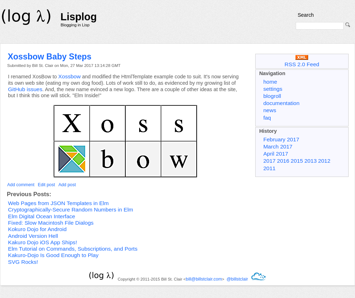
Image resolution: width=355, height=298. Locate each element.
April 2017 (275, 154)
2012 (324, 161)
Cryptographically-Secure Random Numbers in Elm (70, 209)
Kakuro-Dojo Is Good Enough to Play (53, 255)
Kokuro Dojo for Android (37, 229)
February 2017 (281, 139)
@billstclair (237, 279)
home (270, 82)
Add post (67, 184)
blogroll (272, 96)
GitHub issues (25, 89)
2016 (283, 161)
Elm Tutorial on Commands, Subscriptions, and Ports (73, 249)
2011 (269, 168)
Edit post (46, 184)
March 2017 (278, 146)
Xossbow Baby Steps (50, 56)
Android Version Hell (33, 236)
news (269, 110)
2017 (269, 161)
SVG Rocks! (23, 262)
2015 (297, 161)
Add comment (20, 184)
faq (267, 118)
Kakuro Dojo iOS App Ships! (42, 242)
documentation (281, 103)
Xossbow (69, 76)
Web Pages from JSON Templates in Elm (58, 203)
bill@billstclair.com (204, 279)
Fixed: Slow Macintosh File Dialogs (51, 223)
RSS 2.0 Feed (302, 61)
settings (273, 89)
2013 (310, 161)
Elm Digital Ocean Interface (41, 216)
